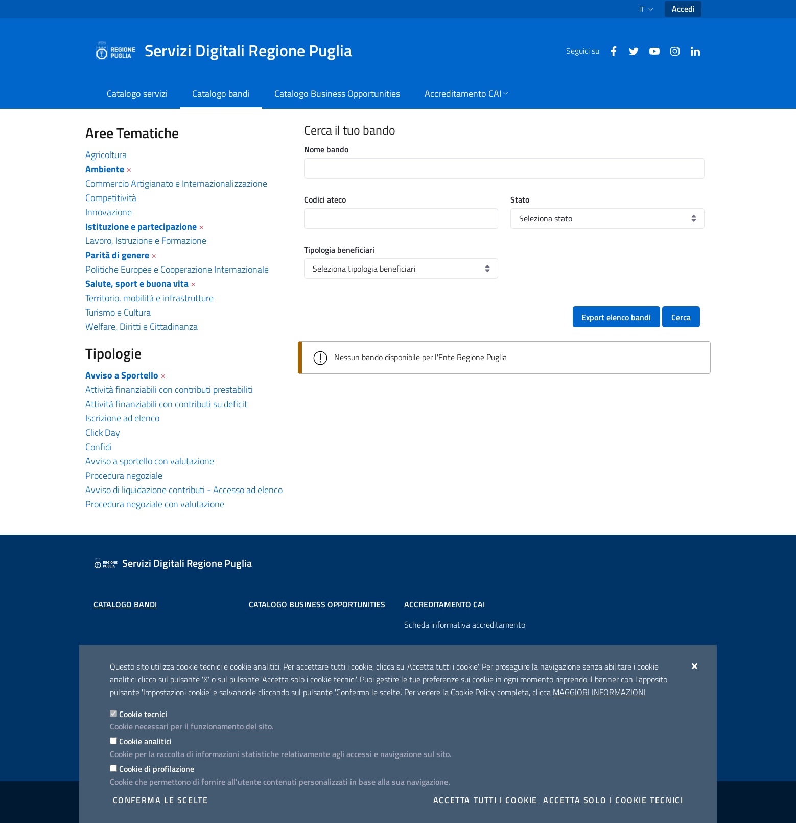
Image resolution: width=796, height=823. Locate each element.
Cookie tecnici (143, 714)
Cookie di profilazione (156, 769)
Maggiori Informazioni (599, 692)
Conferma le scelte (160, 800)
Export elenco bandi (616, 317)
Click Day (102, 432)
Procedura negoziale (123, 475)
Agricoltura (106, 155)
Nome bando (326, 149)
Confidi (98, 447)
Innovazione (108, 212)
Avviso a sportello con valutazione (149, 461)
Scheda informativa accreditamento (464, 624)
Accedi (683, 9)
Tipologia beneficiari (339, 249)
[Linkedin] (691, 50)
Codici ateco (325, 199)
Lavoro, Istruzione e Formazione (145, 241)
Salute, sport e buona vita (137, 284)
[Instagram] (671, 50)
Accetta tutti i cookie (485, 800)
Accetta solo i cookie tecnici (613, 800)
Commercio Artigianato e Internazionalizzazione (176, 183)
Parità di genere (117, 255)
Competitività (110, 198)
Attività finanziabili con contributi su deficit (166, 404)
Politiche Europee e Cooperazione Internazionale (177, 269)
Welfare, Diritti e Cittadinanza (141, 326)
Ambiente (104, 169)
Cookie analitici (145, 741)
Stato (519, 199)
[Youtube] (650, 50)
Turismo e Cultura (118, 312)
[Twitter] (630, 50)
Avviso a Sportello (121, 375)
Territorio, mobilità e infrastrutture (149, 298)
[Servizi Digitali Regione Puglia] (229, 51)
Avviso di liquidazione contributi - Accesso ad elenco (184, 490)
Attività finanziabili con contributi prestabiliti (169, 389)
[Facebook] (609, 50)
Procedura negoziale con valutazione (154, 504)
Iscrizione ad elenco (122, 418)
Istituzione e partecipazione (141, 226)
